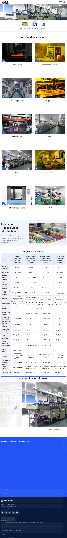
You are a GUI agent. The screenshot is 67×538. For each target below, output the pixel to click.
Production (16, 18)
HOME (3, 18)
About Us (9, 18)
